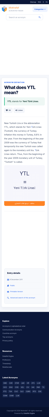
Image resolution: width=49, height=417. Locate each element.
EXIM (11, 396)
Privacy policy (7, 341)
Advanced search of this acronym (22, 298)
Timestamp (6, 364)
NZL (22, 387)
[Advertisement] (24, 49)
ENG (10, 387)
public (12, 286)
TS (43, 387)
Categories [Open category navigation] (40, 9)
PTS (4, 391)
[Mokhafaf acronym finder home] (12, 9)
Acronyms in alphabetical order (13, 326)
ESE (39, 391)
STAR (17, 383)
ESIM (5, 396)
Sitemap (33, 2)
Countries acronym (9, 333)
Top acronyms (7, 337)
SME (5, 383)
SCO (5, 387)
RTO (34, 391)
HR (28, 383)
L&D (22, 383)
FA (47, 2)
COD (17, 387)
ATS (32, 383)
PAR (38, 387)
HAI (33, 387)
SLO (21, 391)
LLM (38, 383)
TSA (10, 391)
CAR (11, 383)
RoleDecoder (7, 367)
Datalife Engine (8, 356)
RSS (39, 2)
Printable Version (16, 292)
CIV (28, 387)
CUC (16, 391)
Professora (6, 360)
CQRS (28, 391)
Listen (19, 110)
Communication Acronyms (12, 330)
